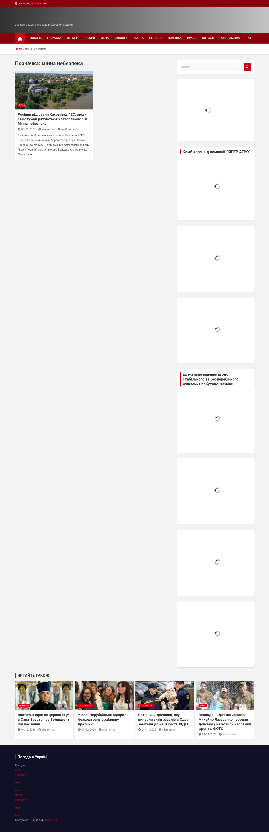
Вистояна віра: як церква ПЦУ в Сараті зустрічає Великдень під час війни (43, 719)
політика (175, 38)
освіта (139, 38)
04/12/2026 (26, 729)
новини (36, 38)
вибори (89, 38)
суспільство (230, 38)
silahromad (46, 129)
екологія (121, 38)
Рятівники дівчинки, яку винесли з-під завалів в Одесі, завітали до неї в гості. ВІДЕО (164, 719)
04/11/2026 (147, 729)
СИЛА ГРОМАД (42, 17)
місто (105, 38)
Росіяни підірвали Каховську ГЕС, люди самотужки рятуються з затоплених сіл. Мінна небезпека (53, 119)
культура (24, 705)
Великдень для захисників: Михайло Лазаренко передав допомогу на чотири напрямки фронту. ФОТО (225, 722)
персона (155, 38)
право (192, 38)
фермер (72, 38)
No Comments (69, 129)
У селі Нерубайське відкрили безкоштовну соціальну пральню (103, 719)
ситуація (209, 38)
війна (22, 105)
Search (247, 67)
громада (54, 38)
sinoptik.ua (50, 820)
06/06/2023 (26, 129)
